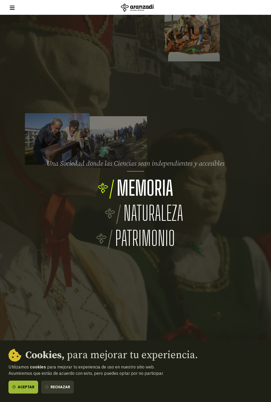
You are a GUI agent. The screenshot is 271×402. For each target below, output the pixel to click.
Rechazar (57, 387)
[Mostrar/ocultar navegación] (12, 7)
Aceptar (23, 387)
